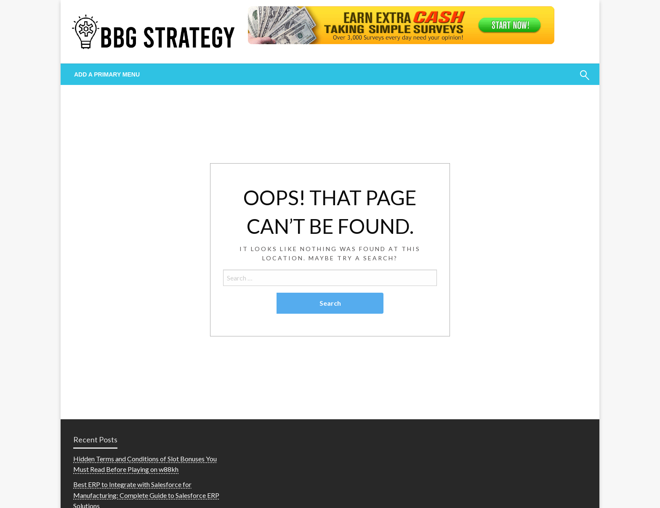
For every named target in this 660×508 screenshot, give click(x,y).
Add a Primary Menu (107, 74)
